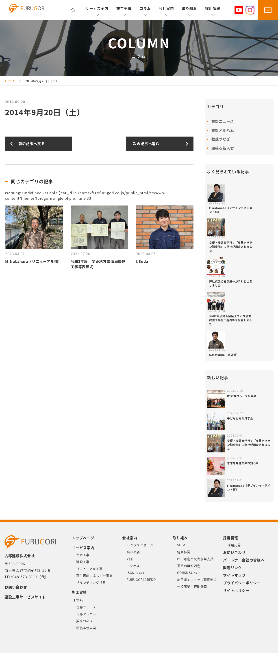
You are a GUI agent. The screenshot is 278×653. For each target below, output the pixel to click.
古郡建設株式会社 (34, 10)
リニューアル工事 (89, 568)
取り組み (189, 8)
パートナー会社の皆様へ (244, 560)
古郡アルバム (222, 130)
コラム (145, 8)
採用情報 (212, 8)
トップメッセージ (140, 545)
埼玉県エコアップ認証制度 (197, 579)
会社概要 (133, 552)
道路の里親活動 (188, 565)
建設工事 (82, 561)
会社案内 (166, 8)
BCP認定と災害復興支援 (195, 559)
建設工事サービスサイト (25, 597)
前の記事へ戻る (31, 144)
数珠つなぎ (220, 139)
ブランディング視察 (91, 582)
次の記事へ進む (146, 144)
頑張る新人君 (222, 148)
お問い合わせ (15, 587)
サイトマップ (234, 575)
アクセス (133, 565)
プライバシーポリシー (242, 583)
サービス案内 (97, 8)
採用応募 (234, 545)
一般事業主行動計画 (192, 586)
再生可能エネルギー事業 (94, 575)
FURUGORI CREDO (141, 579)
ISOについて (136, 572)
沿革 (130, 559)
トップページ (83, 538)
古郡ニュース (222, 121)
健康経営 (183, 552)
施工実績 (123, 8)
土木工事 (82, 555)
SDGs (181, 545)
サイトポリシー (236, 590)
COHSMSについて (190, 572)
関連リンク (232, 568)
